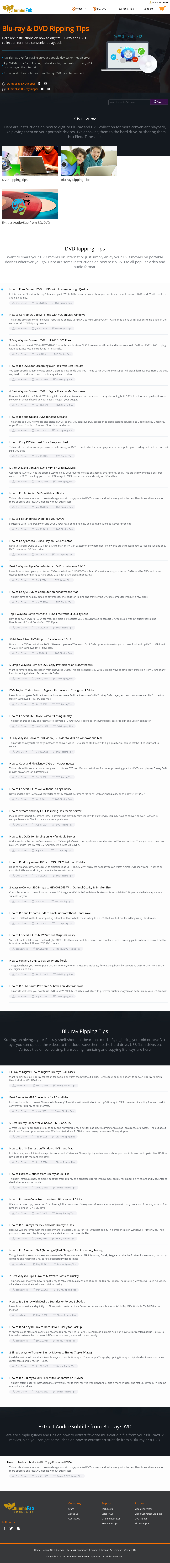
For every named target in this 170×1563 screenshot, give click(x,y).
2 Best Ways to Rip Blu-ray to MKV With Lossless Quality (44, 1276)
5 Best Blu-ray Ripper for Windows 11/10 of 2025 (40, 1123)
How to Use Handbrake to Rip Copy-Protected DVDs (39, 1462)
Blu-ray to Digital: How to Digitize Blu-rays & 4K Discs (42, 1072)
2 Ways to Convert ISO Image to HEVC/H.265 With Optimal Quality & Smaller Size (60, 887)
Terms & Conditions (77, 1550)
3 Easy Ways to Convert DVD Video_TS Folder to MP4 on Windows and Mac (55, 738)
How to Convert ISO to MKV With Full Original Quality (42, 935)
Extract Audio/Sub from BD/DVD (30, 207)
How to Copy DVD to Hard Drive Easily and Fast (38, 442)
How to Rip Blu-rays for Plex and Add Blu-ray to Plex (41, 1225)
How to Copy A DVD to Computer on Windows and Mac (43, 592)
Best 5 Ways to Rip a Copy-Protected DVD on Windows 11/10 (47, 566)
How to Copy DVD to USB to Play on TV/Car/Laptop (40, 541)
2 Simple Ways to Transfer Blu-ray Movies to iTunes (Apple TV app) (50, 1352)
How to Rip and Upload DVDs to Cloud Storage (38, 417)
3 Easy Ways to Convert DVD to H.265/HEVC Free (40, 340)
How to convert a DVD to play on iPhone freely (38, 960)
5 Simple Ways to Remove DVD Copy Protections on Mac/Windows (51, 665)
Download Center (158, 2)
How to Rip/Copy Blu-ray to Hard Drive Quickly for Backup (45, 1327)
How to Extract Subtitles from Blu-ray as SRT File (39, 1174)
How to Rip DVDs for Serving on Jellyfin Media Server (42, 836)
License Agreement (111, 1550)
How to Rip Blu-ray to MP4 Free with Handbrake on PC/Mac (46, 1378)
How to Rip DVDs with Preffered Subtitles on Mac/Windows (46, 986)
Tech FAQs (107, 1508)
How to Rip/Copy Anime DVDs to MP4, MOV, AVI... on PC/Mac (47, 862)
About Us (73, 1513)
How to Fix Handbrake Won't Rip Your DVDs (36, 519)
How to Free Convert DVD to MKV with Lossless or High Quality (48, 289)
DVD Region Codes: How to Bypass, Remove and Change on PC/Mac (51, 690)
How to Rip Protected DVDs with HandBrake (36, 493)
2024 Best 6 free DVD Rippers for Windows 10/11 (40, 639)
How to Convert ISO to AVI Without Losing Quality (40, 789)
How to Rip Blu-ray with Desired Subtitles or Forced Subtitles (47, 1301)
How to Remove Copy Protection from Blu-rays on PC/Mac (45, 1199)
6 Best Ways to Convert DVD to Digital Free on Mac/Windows (47, 391)
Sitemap (60, 1550)
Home (37, 1550)
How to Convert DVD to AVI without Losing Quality (40, 716)
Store (71, 1508)
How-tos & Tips (125, 8)
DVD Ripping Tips (30, 164)
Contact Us (74, 1518)
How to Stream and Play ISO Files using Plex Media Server (45, 811)
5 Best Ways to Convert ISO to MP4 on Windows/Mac (42, 468)
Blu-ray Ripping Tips (89, 164)
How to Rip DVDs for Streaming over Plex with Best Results (46, 366)
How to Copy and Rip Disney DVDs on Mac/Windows (41, 763)
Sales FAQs (107, 1513)
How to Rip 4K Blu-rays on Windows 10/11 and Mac (41, 1148)
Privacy (94, 1550)
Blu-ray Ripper (142, 1523)
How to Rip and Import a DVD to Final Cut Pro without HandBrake (50, 913)
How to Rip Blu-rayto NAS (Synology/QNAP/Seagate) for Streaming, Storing (55, 1250)
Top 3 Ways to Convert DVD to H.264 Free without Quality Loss (48, 614)
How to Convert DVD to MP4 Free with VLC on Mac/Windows (47, 314)
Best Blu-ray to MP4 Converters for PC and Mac (39, 1097)
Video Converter (143, 1508)
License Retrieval (111, 1518)
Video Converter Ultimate (148, 1513)
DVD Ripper (141, 1518)
